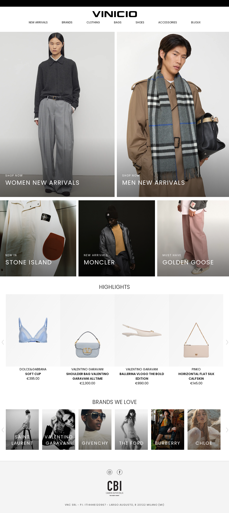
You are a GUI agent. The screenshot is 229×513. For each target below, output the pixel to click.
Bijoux (195, 22)
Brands (67, 22)
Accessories (167, 22)
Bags (118, 22)
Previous (2, 342)
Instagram (110, 472)
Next (226, 342)
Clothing (93, 22)
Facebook (120, 472)
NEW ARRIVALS (38, 22)
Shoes (140, 22)
